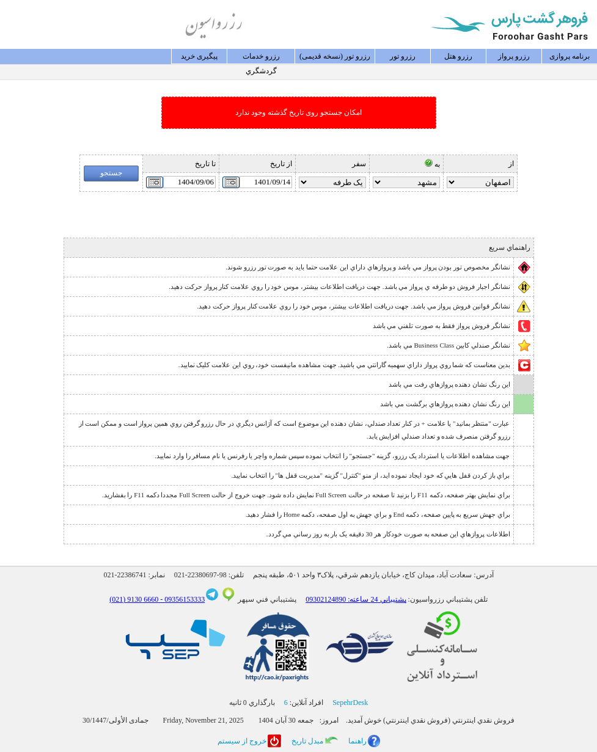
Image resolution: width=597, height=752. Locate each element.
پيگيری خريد (199, 56)
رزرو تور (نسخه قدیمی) (334, 56)
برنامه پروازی (569, 56)
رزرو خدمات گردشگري (261, 58)
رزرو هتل (458, 56)
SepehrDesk (350, 702)
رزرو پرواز (514, 56)
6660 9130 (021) (133, 599)
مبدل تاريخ (307, 741)
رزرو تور (403, 56)
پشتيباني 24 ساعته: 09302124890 (356, 599)
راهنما (357, 741)
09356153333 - (181, 599)
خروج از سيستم (242, 741)
